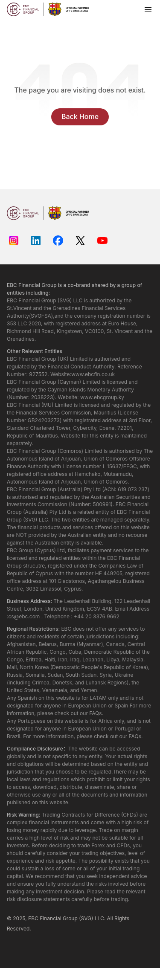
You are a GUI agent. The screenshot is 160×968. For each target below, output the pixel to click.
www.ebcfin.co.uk (93, 374)
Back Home (80, 117)
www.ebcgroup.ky (102, 397)
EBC (33, 918)
